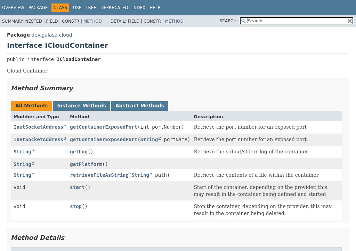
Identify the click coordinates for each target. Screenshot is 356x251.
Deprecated (114, 7)
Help (154, 7)
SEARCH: (229, 20)
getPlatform (86, 164)
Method (92, 21)
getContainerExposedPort (103, 127)
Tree (91, 7)
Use (77, 7)
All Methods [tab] (31, 105)
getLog (79, 151)
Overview (13, 7)
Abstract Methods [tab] (139, 105)
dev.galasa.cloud (51, 35)
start (77, 187)
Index (139, 7)
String (149, 139)
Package (38, 7)
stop (76, 206)
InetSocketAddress (38, 127)
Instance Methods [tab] (81, 105)
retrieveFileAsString (99, 175)
